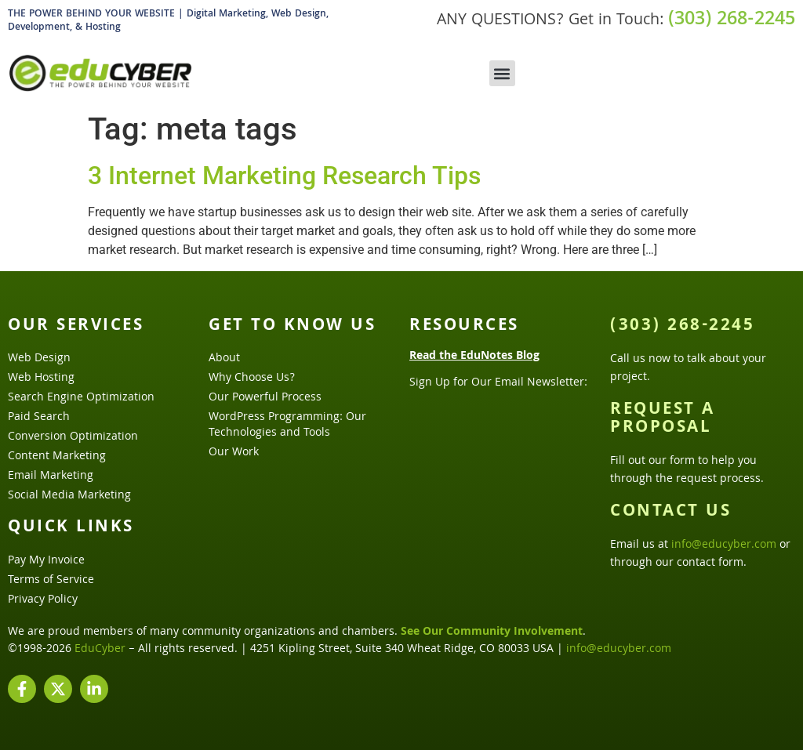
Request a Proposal (662, 419)
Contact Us (670, 512)
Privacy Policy (43, 600)
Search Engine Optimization (81, 398)
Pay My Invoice (46, 561)
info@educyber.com (723, 545)
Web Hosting (41, 378)
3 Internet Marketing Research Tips (284, 175)
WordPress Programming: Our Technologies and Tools (287, 425)
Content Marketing (57, 457)
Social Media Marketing (69, 496)
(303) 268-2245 (731, 20)
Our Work (234, 453)
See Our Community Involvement (492, 632)
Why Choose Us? (252, 378)
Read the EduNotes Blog (474, 356)
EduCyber (99, 649)
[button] (502, 73)
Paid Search (39, 418)
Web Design (39, 359)
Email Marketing (50, 476)
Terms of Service (51, 581)
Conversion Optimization (73, 437)
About (224, 359)
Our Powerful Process (265, 398)
